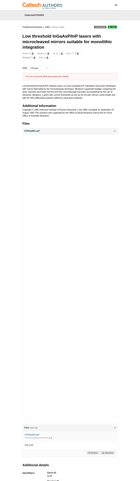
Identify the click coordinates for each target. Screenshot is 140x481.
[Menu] (116, 5)
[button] (70, 131)
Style (24, 68)
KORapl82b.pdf (32, 435)
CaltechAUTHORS (34, 15)
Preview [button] (92, 453)
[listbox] (39, 68)
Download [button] (107, 453)
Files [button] (70, 428)
